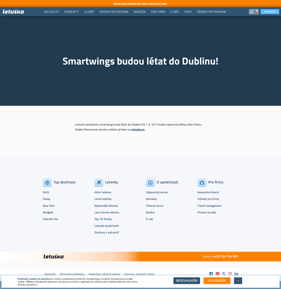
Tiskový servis (154, 205)
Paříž (46, 192)
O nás (149, 219)
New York (48, 205)
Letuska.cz (137, 129)
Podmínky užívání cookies (104, 274)
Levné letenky (103, 199)
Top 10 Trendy (103, 219)
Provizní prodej (206, 212)
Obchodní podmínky (72, 274)
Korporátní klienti (208, 192)
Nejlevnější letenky (106, 205)
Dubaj (46, 199)
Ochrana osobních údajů (139, 274)
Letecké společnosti (106, 226)
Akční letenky (102, 192)
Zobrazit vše (50, 219)
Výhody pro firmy (208, 199)
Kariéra (150, 212)
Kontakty (151, 199)
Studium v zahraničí (106, 232)
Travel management (209, 205)
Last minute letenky (106, 212)
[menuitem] (51, 11)
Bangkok (48, 212)
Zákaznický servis (157, 192)
